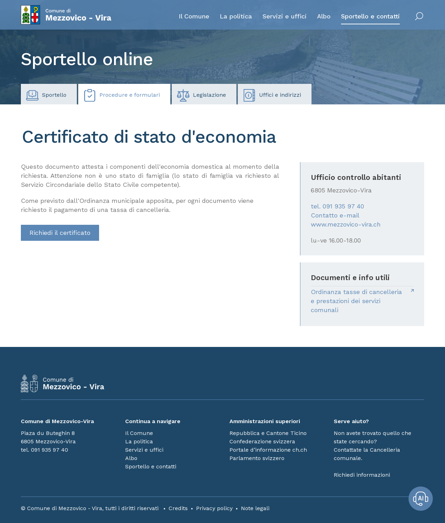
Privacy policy (214, 508)
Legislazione (201, 95)
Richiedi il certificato (60, 232)
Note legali (255, 508)
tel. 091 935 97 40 (337, 206)
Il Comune (194, 16)
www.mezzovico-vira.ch (346, 224)
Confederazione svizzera (262, 441)
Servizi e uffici (284, 16)
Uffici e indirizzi (272, 95)
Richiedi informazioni (362, 475)
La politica (236, 16)
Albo (324, 16)
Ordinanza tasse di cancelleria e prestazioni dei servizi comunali (356, 301)
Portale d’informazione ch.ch (268, 449)
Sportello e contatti (370, 16)
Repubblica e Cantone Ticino (268, 433)
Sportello (46, 95)
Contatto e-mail (335, 215)
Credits (178, 508)
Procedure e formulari (121, 95)
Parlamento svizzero (256, 458)
